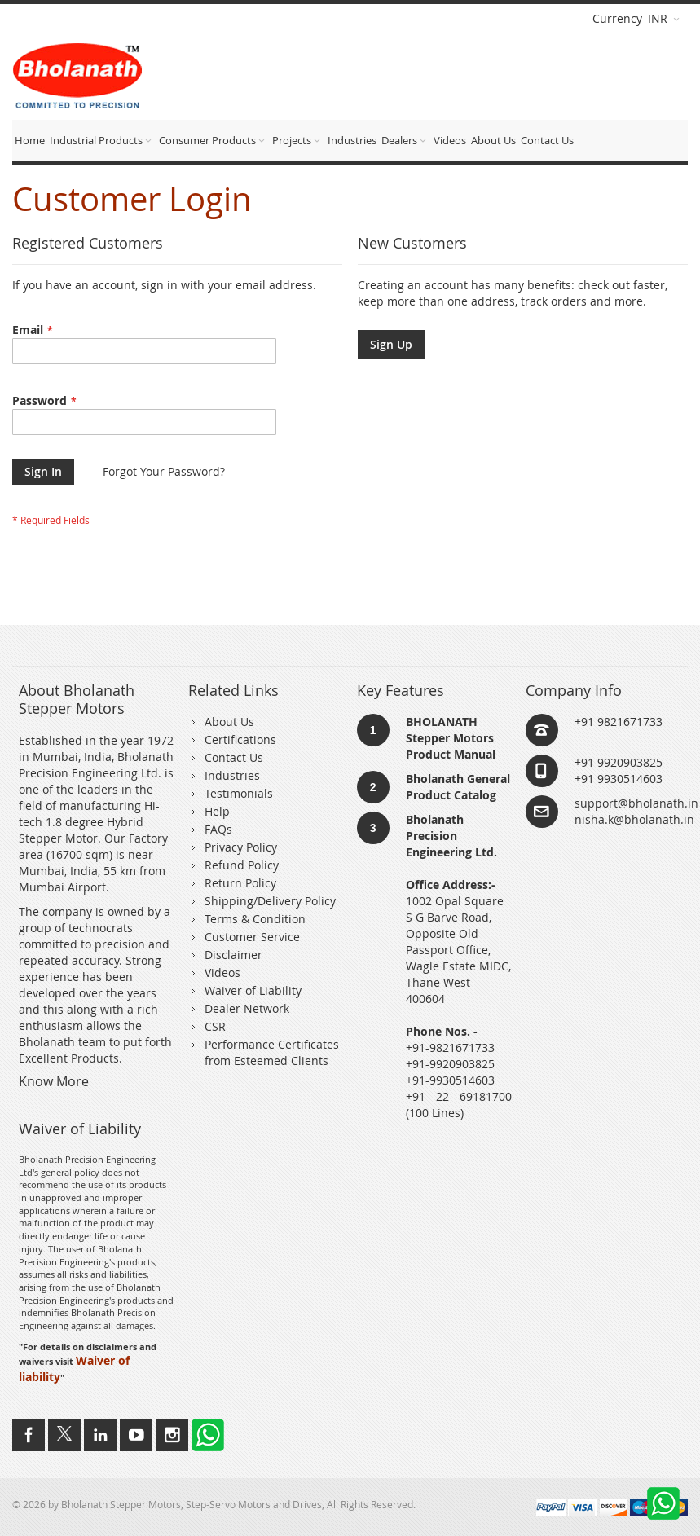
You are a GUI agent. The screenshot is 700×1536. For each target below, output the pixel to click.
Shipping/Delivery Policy (270, 901)
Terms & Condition (255, 918)
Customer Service (252, 936)
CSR (215, 1026)
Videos (222, 972)
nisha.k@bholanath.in (634, 819)
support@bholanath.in (636, 803)
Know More (54, 1081)
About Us (229, 721)
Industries (232, 775)
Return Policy (240, 883)
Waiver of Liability (253, 990)
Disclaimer (233, 954)
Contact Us (234, 757)
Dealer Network (247, 1008)
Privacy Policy (241, 847)
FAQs (218, 829)
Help (217, 811)
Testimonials (239, 793)
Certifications (240, 739)
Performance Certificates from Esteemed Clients (272, 1052)
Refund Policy (242, 865)
